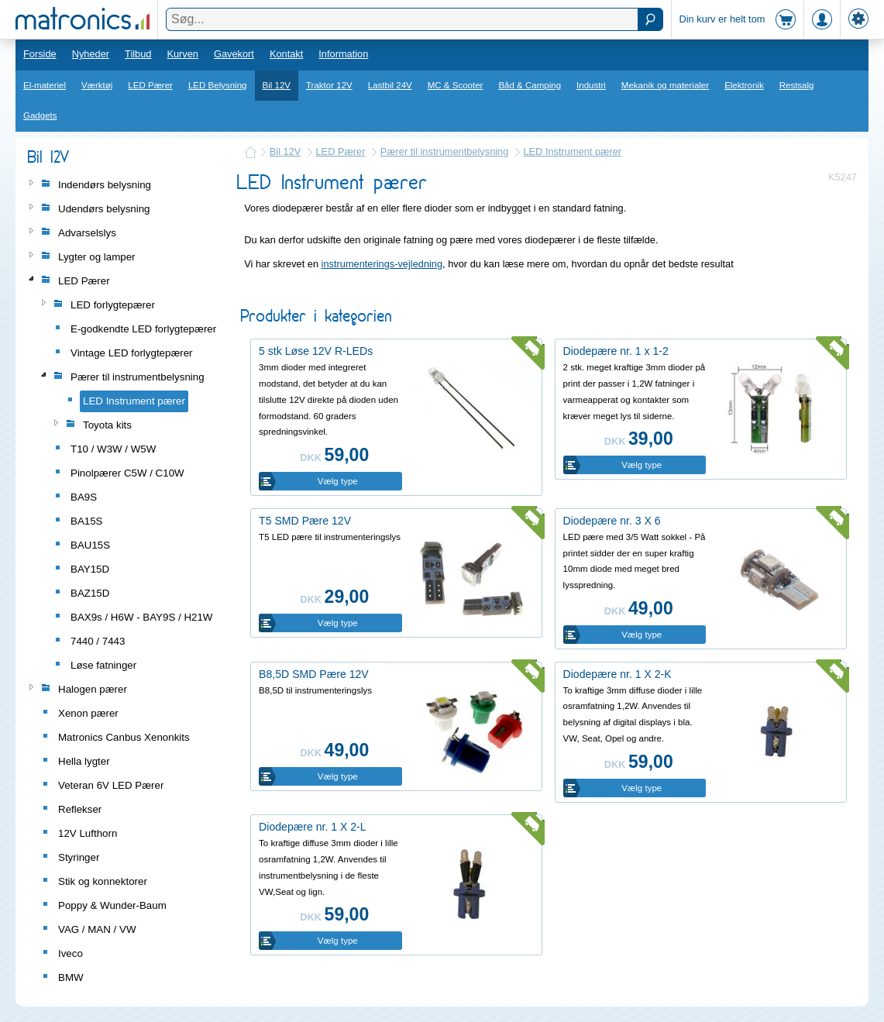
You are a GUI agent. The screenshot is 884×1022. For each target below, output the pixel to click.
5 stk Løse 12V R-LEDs (316, 351)
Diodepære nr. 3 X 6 (612, 520)
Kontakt (286, 54)
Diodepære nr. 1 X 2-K (617, 674)
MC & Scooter (455, 85)
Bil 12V (277, 85)
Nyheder (90, 54)
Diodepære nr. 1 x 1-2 (616, 351)
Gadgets (40, 115)
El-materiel (44, 85)
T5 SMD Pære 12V (305, 520)
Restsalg (796, 85)
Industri (591, 85)
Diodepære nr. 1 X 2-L (312, 827)
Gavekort (234, 54)
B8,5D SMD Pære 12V (314, 674)
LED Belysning (217, 85)
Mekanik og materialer (665, 85)
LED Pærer (150, 85)
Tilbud (138, 54)
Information (343, 54)
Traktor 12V (329, 85)
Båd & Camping (529, 85)
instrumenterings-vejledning (382, 264)
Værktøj (96, 85)
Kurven (182, 54)
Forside (40, 54)
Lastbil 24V (390, 85)
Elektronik (744, 85)
